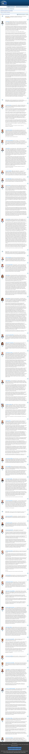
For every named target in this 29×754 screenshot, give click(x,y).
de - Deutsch (10, 6)
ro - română (24, 6)
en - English (13, 6)
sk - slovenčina (25, 6)
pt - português (23, 6)
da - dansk (9, 6)
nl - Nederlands (21, 6)
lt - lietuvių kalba (18, 6)
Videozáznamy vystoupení (21, 14)
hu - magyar (19, 6)
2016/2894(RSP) (7, 17)
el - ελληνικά (12, 6)
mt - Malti (20, 6)
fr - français (14, 6)
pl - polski (22, 6)
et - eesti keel (11, 6)
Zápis (27, 14)
